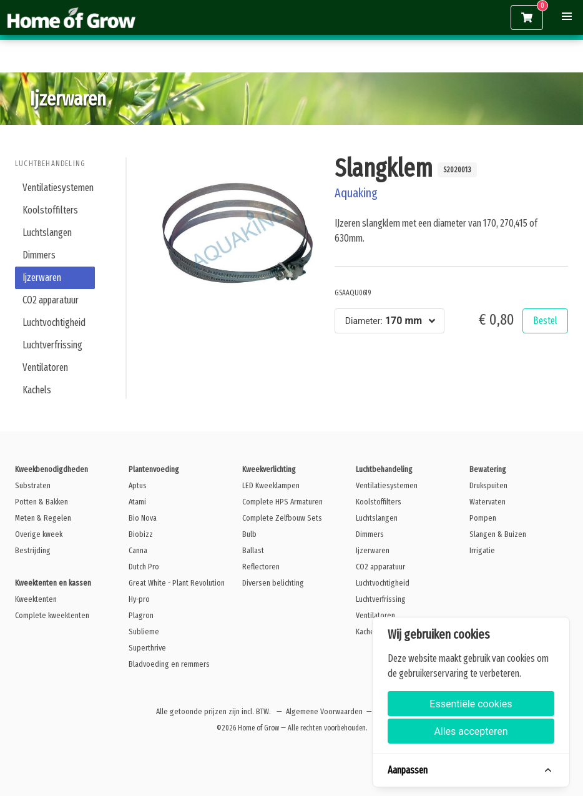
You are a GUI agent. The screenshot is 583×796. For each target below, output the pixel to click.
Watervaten (487, 501)
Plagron (141, 615)
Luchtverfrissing (52, 345)
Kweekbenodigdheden (51, 469)
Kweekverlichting (269, 469)
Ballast (253, 550)
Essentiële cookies (470, 704)
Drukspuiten (488, 485)
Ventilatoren (45, 367)
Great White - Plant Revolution (177, 582)
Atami (137, 501)
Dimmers (39, 255)
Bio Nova (143, 518)
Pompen (482, 518)
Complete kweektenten (52, 615)
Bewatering (487, 469)
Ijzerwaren (41, 277)
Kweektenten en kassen (53, 582)
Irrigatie (482, 550)
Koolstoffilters (50, 210)
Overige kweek (38, 534)
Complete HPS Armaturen (282, 501)
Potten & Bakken (41, 501)
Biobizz (141, 534)
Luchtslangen (47, 232)
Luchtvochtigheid (54, 322)
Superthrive (147, 647)
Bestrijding (33, 550)
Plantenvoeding (154, 469)
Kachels (36, 390)
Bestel (545, 321)
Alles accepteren (470, 731)
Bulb (249, 534)
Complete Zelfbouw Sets (282, 518)
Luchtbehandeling (50, 163)
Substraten (33, 485)
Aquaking (356, 192)
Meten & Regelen (43, 518)
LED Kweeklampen (271, 485)
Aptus (138, 485)
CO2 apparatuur (50, 300)
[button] (567, 16)
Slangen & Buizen (497, 534)
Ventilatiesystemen (58, 188)
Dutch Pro (144, 566)
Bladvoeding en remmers (169, 664)
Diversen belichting (273, 582)
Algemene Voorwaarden (324, 711)
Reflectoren (261, 566)
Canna (138, 550)
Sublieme (144, 631)
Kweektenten (36, 599)
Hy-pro (139, 599)
